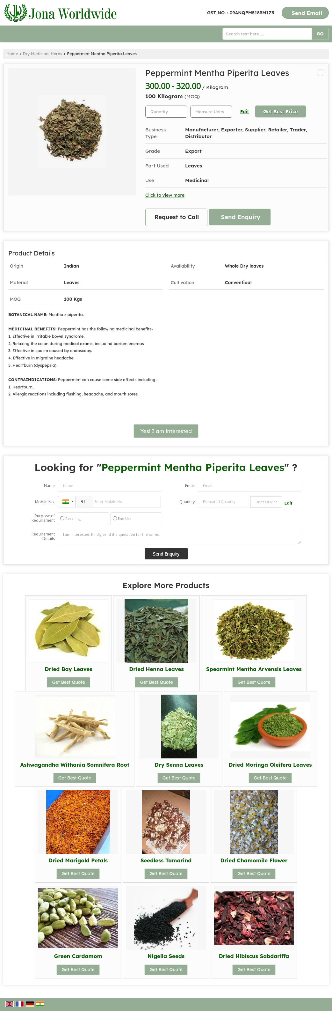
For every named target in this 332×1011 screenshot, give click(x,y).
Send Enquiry (240, 217)
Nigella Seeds (166, 956)
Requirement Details (43, 536)
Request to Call (177, 217)
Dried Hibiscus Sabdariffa (254, 956)
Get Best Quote (68, 682)
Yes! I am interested (166, 431)
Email (190, 485)
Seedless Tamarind (166, 860)
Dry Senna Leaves (179, 764)
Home (12, 53)
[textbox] (211, 112)
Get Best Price (280, 111)
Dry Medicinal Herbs (42, 53)
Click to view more (164, 195)
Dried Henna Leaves (156, 669)
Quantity (187, 502)
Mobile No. (45, 502)
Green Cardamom (78, 956)
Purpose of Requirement (43, 518)
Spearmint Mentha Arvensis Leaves (254, 669)
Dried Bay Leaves (68, 669)
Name (49, 485)
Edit (244, 111)
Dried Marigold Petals (78, 860)
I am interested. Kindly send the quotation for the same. (179, 536)
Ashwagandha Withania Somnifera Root (74, 764)
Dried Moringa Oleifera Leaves (270, 764)
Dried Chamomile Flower (253, 860)
